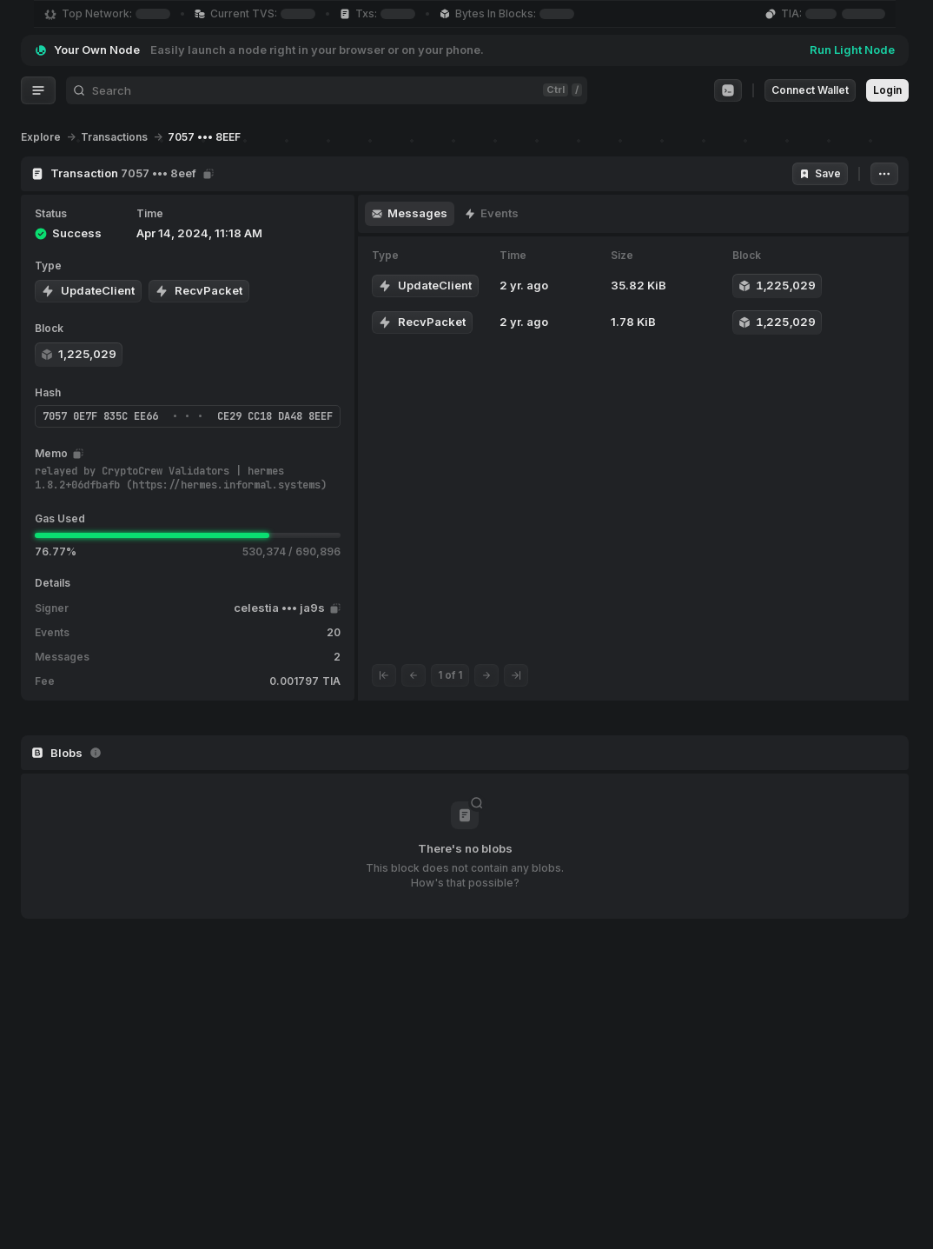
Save (820, 173)
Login (887, 89)
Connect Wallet (810, 89)
